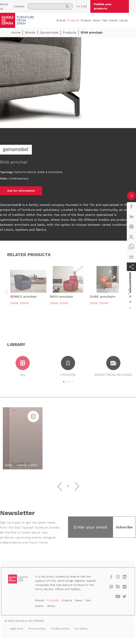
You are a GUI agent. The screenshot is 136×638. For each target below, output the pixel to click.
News (96, 20)
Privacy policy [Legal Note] (38, 628)
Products (73, 20)
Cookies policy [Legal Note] (60, 628)
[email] (131, 257)
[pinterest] (131, 226)
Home (16, 32)
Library (123, 20)
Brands (61, 20)
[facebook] (131, 206)
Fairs (105, 20)
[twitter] (131, 237)
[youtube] (115, 597)
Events (113, 20)
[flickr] (122, 588)
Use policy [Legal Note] (80, 628)
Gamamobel (49, 32)
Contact (19, 6)
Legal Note (18, 628)
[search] (50, 6)
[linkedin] (131, 216)
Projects (86, 20)
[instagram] (115, 578)
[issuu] (115, 588)
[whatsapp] (131, 247)
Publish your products (103, 6)
